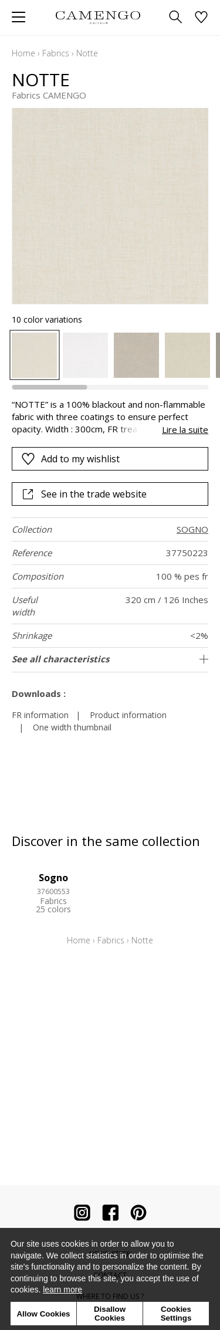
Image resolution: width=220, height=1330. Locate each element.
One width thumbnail (72, 727)
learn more (62, 1289)
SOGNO (192, 529)
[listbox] (110, 355)
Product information (128, 714)
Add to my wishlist (70, 459)
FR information (40, 714)
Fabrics (55, 53)
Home (23, 53)
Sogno (53, 877)
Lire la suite (185, 429)
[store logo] (98, 17)
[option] (34, 355)
